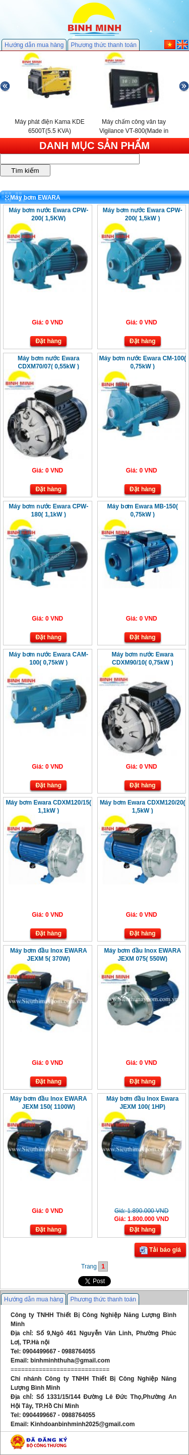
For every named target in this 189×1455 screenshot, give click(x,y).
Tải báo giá (160, 1250)
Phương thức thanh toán (103, 45)
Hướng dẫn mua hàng (34, 45)
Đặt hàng (48, 341)
